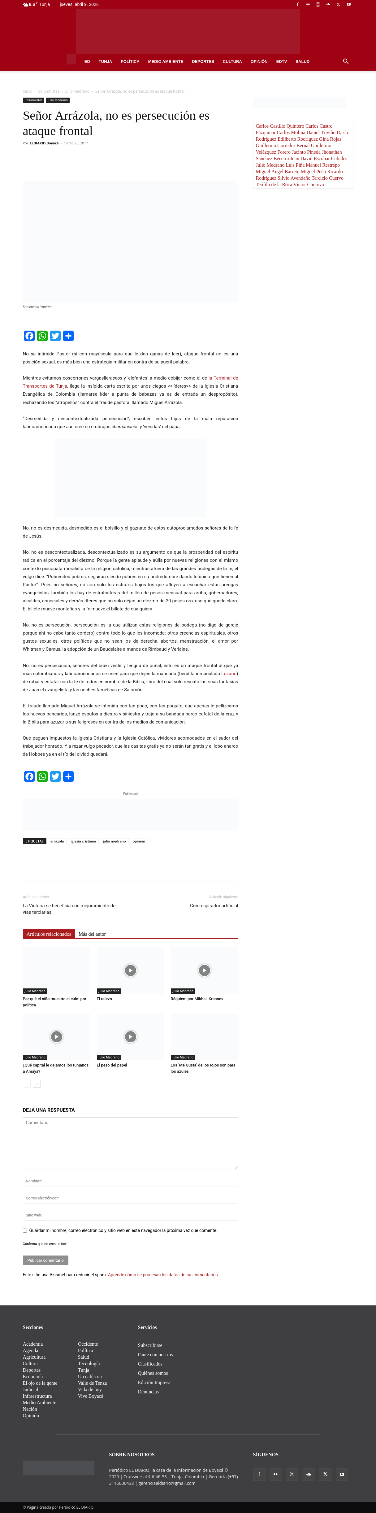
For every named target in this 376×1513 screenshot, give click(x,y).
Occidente (88, 1344)
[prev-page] (27, 1084)
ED (87, 61)
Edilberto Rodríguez (298, 139)
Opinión (259, 61)
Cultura (232, 61)
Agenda (30, 1350)
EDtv (281, 61)
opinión (139, 841)
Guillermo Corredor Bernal (283, 145)
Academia (33, 1344)
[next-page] (37, 1084)
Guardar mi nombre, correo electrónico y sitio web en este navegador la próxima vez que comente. (123, 1230)
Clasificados (150, 1363)
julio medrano (114, 841)
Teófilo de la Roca (274, 184)
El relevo (104, 998)
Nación (30, 1409)
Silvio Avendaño (295, 178)
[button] (346, 62)
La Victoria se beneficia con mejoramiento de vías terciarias (69, 909)
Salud (302, 61)
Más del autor (92, 934)
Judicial (30, 1389)
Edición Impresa (154, 1382)
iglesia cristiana (83, 841)
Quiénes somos (153, 1373)
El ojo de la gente (40, 1383)
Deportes (203, 61)
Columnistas (48, 91)
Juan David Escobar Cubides (318, 158)
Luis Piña (296, 165)
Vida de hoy (90, 1389)
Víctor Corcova (308, 184)
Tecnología (89, 1363)
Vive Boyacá (90, 1396)
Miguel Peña (314, 171)
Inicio (27, 91)
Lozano (228, 673)
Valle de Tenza (92, 1383)
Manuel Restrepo (323, 165)
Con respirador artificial (214, 905)
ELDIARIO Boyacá (44, 143)
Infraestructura (37, 1396)
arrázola (57, 841)
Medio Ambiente (166, 61)
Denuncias (148, 1391)
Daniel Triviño (321, 132)
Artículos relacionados (49, 934)
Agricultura (34, 1357)
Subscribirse (150, 1345)
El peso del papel (112, 1065)
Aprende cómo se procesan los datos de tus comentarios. (163, 1274)
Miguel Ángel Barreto (278, 171)
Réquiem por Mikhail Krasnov (197, 998)
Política (130, 61)
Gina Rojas (330, 139)
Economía (33, 1376)
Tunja (105, 61)
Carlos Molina (291, 132)
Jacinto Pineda (307, 152)
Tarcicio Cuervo (328, 178)
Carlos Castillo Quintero (280, 126)
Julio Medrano (77, 91)
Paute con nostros (155, 1354)
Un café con (90, 1376)
